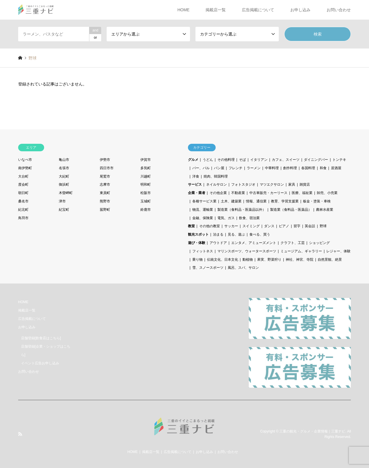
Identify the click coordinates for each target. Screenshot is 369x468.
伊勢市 (105, 160)
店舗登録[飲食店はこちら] (41, 338)
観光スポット (198, 234)
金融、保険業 (202, 218)
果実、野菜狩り (269, 260)
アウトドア (218, 243)
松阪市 (145, 193)
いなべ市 (25, 160)
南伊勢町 (25, 168)
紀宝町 (64, 210)
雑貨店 (305, 184)
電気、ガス (226, 218)
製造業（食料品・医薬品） (291, 210)
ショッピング (319, 243)
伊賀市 (145, 160)
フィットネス (202, 251)
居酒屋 (336, 168)
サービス (195, 184)
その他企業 (218, 193)
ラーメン (254, 168)
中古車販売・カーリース (268, 193)
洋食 (195, 176)
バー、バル (201, 168)
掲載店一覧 (216, 10)
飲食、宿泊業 (249, 218)
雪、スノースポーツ (207, 268)
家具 (291, 184)
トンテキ (339, 160)
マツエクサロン (272, 184)
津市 (62, 201)
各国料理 (308, 168)
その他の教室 (209, 226)
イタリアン (259, 160)
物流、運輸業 (202, 210)
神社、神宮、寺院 (299, 260)
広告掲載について (258, 10)
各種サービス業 (204, 201)
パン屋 (219, 168)
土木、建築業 (231, 201)
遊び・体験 (196, 243)
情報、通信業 (256, 201)
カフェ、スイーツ (286, 160)
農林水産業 (324, 210)
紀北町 (23, 210)
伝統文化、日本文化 (222, 260)
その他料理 (226, 160)
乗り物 (197, 260)
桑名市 (23, 201)
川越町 (145, 176)
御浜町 (64, 184)
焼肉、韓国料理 (216, 176)
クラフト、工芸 (292, 243)
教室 (191, 226)
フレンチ (235, 168)
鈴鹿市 (145, 210)
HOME (183, 10)
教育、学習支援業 (285, 201)
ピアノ (284, 226)
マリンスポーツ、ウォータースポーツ (246, 251)
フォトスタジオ (243, 184)
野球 (323, 226)
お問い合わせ (339, 10)
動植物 (247, 260)
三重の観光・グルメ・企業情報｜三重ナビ (312, 431)
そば (242, 160)
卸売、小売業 (327, 193)
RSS (20, 434)
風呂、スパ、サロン (243, 268)
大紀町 (64, 176)
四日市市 (107, 168)
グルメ (193, 160)
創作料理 (290, 168)
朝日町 (23, 193)
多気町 (145, 168)
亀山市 (64, 160)
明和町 (145, 184)
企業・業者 (196, 193)
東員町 (105, 193)
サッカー (231, 226)
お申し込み (300, 10)
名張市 (64, 168)
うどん (208, 160)
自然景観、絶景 (330, 260)
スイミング (251, 226)
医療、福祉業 (302, 193)
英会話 (310, 226)
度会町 (23, 184)
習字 (296, 226)
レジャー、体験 (338, 251)
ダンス (269, 226)
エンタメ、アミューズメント (253, 243)
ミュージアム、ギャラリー (301, 251)
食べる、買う (259, 234)
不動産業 (238, 193)
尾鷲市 (105, 176)
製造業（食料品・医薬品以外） (241, 210)
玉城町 (145, 201)
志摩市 (105, 184)
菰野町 (105, 210)
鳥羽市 (23, 218)
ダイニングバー (316, 160)
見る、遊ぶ (236, 234)
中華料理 (272, 168)
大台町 (23, 176)
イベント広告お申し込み (40, 363)
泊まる (218, 234)
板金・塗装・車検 (317, 201)
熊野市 (105, 201)
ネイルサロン (216, 184)
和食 (323, 168)
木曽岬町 (66, 193)
